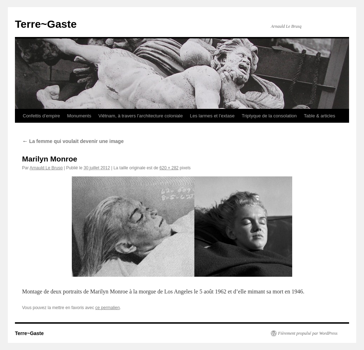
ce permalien (107, 307)
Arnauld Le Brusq (46, 167)
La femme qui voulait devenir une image (73, 141)
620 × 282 (169, 167)
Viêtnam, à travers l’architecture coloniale (140, 115)
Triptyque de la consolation (269, 115)
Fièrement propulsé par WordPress (307, 333)
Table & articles (319, 115)
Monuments (79, 115)
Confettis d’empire (41, 115)
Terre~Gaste (46, 24)
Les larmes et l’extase (212, 115)
